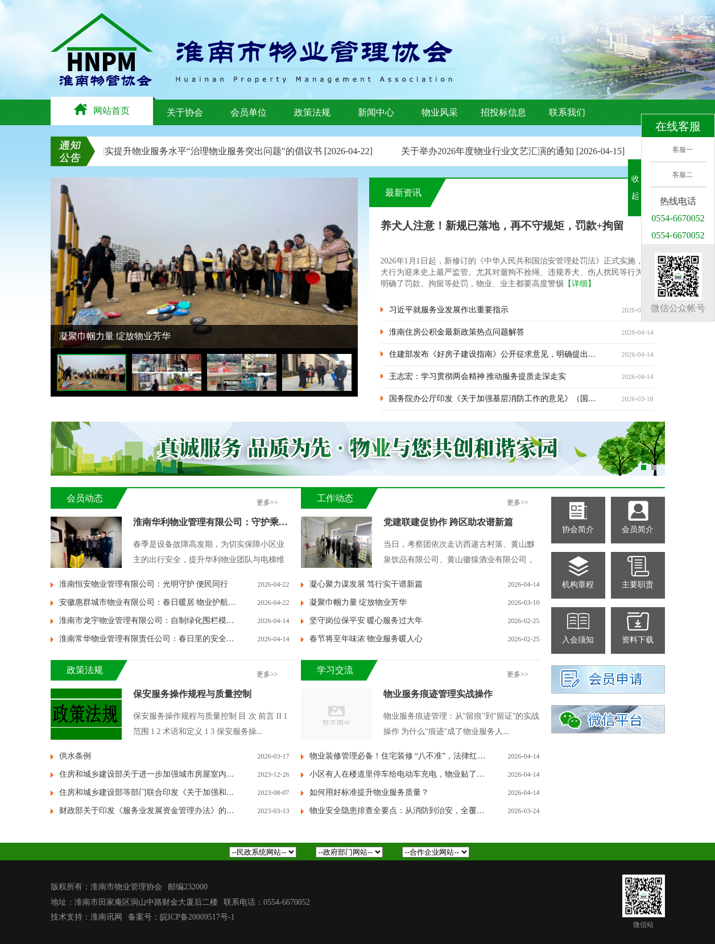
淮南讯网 (106, 917)
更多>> (267, 502)
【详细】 (580, 283)
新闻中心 (376, 112)
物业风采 (439, 112)
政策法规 (312, 112)
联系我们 (567, 112)
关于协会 (185, 112)
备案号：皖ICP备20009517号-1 (181, 917)
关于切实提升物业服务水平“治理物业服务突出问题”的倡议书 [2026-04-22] (229, 151)
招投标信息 (503, 112)
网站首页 (101, 110)
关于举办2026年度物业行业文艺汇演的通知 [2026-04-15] (517, 151)
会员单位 (248, 112)
